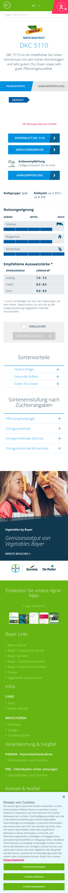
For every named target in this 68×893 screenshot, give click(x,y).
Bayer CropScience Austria (26, 661)
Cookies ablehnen (34, 876)
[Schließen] (64, 797)
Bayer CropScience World (26, 650)
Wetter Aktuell (18, 708)
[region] (34, 842)
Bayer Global (17, 645)
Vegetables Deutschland (25, 678)
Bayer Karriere (18, 656)
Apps (11, 703)
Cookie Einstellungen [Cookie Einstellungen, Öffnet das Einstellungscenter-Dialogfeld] (34, 866)
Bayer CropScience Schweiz (27, 667)
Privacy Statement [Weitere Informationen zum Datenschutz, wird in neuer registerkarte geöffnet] (13, 859)
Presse (12, 672)
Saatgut (13, 730)
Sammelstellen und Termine (27, 760)
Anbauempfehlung (51, 86)
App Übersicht (35, 606)
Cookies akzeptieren (34, 886)
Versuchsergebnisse (30, 150)
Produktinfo (15, 86)
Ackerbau (14, 724)
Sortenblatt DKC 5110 (30, 138)
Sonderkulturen (19, 735)
